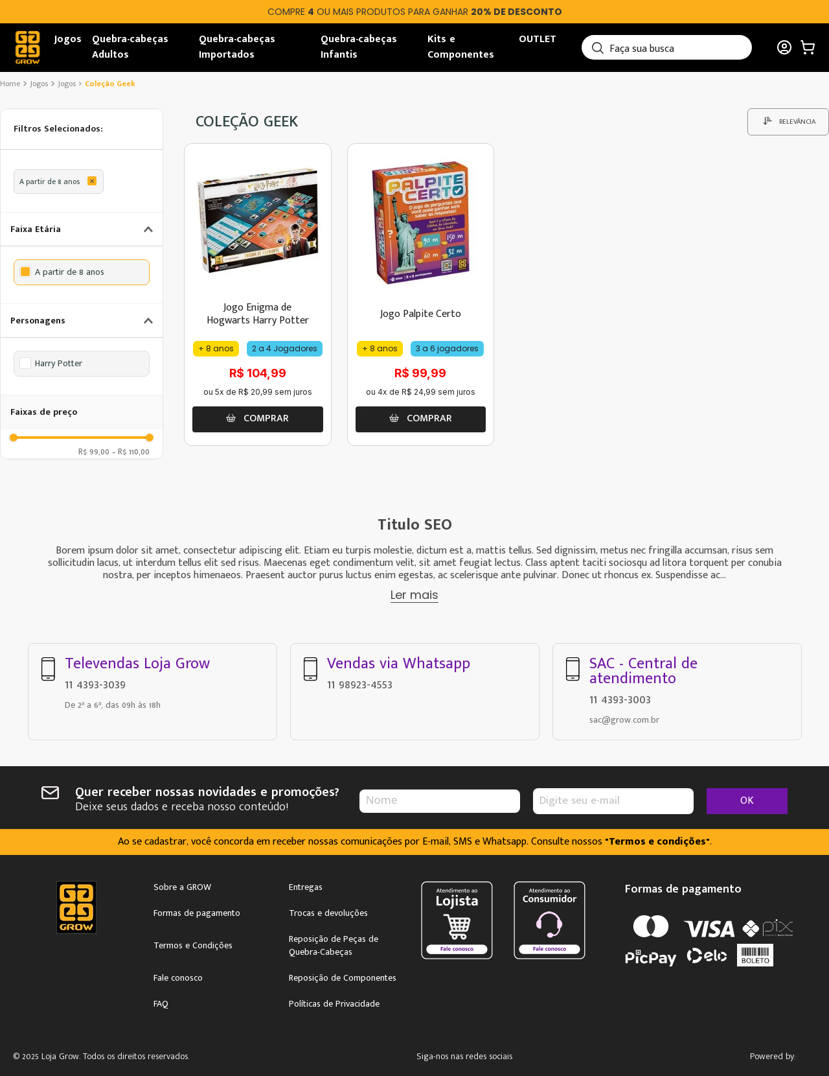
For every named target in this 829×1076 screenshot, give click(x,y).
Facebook (514, 1057)
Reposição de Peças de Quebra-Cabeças (333, 946)
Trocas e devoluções (328, 913)
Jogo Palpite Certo (420, 314)
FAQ (160, 1004)
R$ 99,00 (93, 451)
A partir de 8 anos (49, 181)
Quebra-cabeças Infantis (359, 47)
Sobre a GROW (182, 887)
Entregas (306, 887)
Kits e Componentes (460, 47)
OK (747, 801)
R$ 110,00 (131, 451)
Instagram (477, 1057)
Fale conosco (178, 978)
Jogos (68, 39)
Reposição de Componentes (342, 978)
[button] (82, 129)
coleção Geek (110, 83)
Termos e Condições (193, 945)
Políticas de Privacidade (334, 1004)
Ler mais (414, 595)
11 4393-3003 (620, 699)
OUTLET (537, 39)
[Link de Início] (11, 83)
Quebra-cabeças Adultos (130, 47)
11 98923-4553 (359, 684)
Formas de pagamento (196, 913)
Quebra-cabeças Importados (237, 47)
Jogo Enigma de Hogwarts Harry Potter (258, 313)
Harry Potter (58, 363)
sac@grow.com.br (624, 719)
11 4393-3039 (95, 684)
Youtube (551, 1057)
